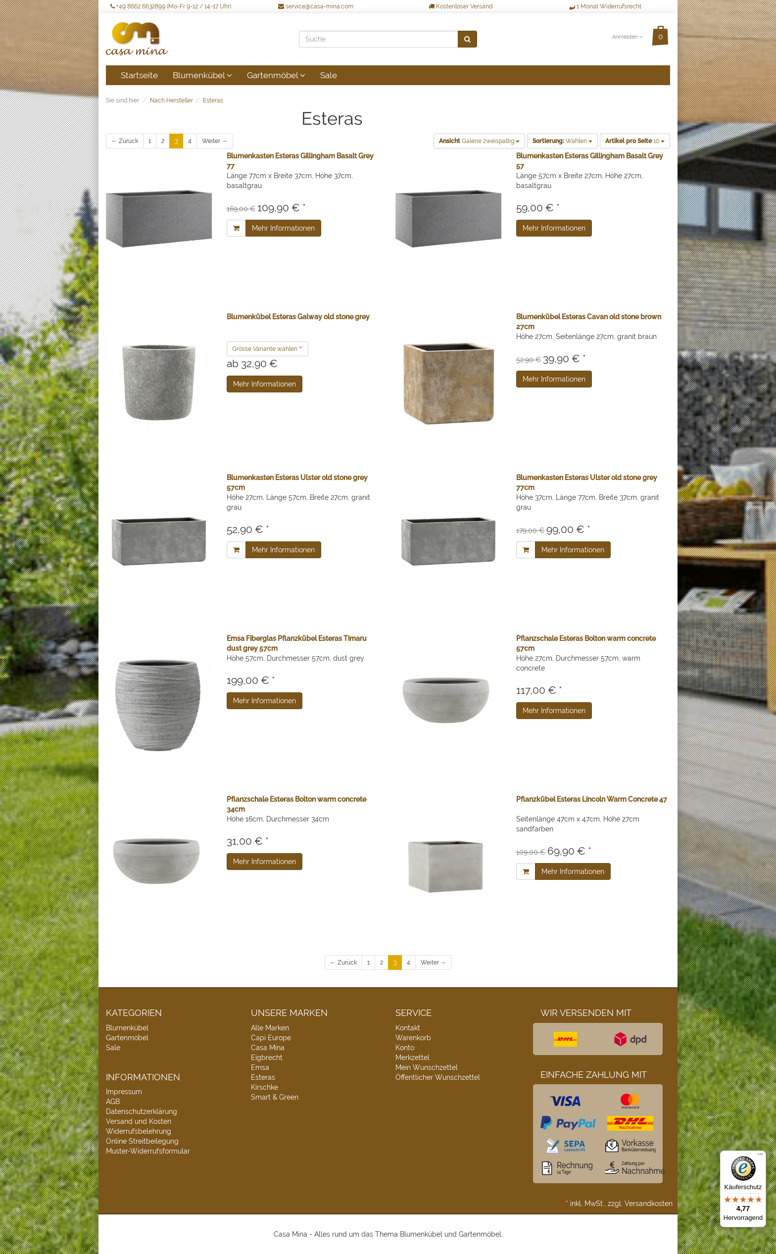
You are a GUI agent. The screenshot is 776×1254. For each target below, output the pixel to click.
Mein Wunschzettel (426, 1067)
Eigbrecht (267, 1057)
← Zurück (124, 141)
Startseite (139, 75)
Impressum (124, 1092)
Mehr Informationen (283, 228)
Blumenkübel (202, 75)
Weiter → (215, 141)
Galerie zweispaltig (479, 141)
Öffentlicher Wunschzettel (437, 1077)
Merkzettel (412, 1057)
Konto (404, 1048)
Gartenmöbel (276, 75)
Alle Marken (270, 1028)
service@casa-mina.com (315, 6)
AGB (113, 1102)
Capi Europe (271, 1038)
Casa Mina (268, 1048)
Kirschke (264, 1087)
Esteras (263, 1077)
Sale (328, 75)
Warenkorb (413, 1038)
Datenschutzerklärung (141, 1111)
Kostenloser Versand (460, 6)
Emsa (260, 1067)
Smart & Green (274, 1097)
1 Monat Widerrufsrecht (605, 6)
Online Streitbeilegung (142, 1141)
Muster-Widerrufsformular (148, 1151)
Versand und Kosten (138, 1121)
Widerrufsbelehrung (138, 1131)
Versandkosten (649, 1203)
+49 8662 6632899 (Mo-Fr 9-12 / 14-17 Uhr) (170, 6)
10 (635, 141)
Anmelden (627, 37)
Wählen (562, 141)
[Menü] (760, 1156)
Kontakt (407, 1028)
